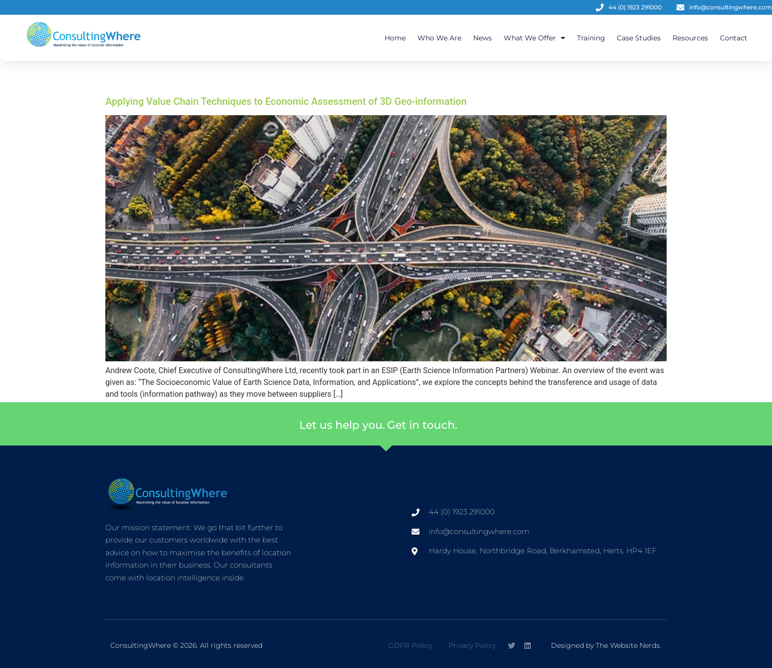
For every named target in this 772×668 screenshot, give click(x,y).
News (482, 37)
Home (395, 37)
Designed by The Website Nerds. (606, 645)
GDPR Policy (410, 645)
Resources (690, 37)
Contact (733, 37)
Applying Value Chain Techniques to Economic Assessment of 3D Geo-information (286, 101)
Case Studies (639, 37)
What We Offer (534, 38)
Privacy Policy (472, 645)
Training (591, 37)
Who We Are (439, 37)
